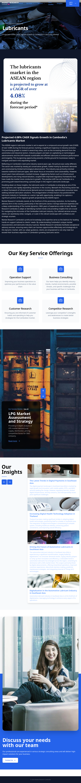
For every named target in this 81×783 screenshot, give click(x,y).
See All (26, 409)
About (21, 3)
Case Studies (50, 3)
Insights (60, 3)
